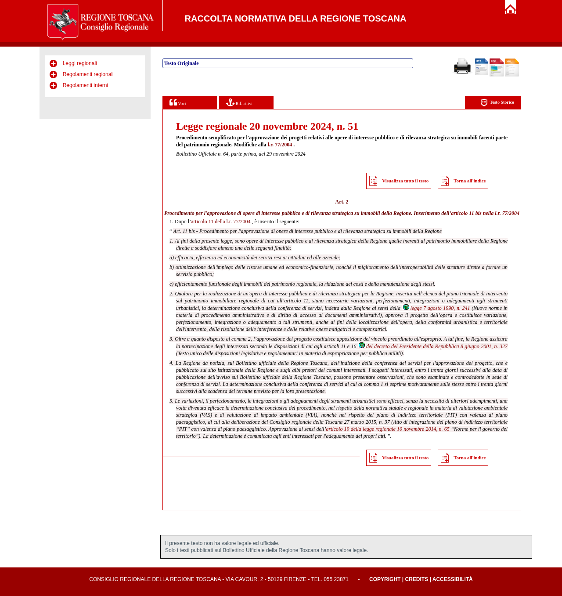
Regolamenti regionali (88, 74)
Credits (416, 579)
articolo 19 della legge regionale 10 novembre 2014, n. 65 (387, 429)
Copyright (384, 579)
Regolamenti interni (85, 85)
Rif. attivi (239, 102)
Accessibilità (452, 579)
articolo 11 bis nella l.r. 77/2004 (485, 213)
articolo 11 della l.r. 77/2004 (221, 221)
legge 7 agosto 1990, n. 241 (436, 308)
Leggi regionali (80, 63)
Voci (177, 102)
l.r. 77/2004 (279, 145)
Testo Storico (497, 102)
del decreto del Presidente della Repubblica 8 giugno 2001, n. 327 (433, 346)
